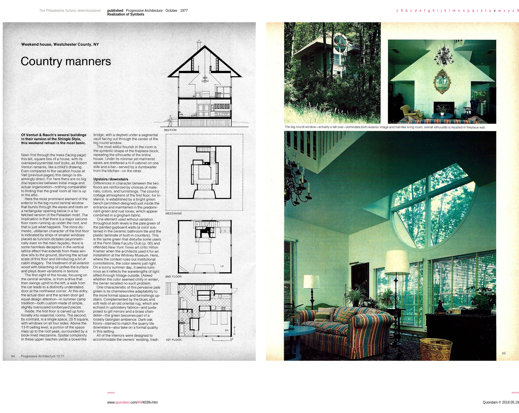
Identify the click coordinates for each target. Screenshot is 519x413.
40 (139, 402)
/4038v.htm (149, 402)
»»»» (515, 392)
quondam (122, 402)
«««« (111, 392)
